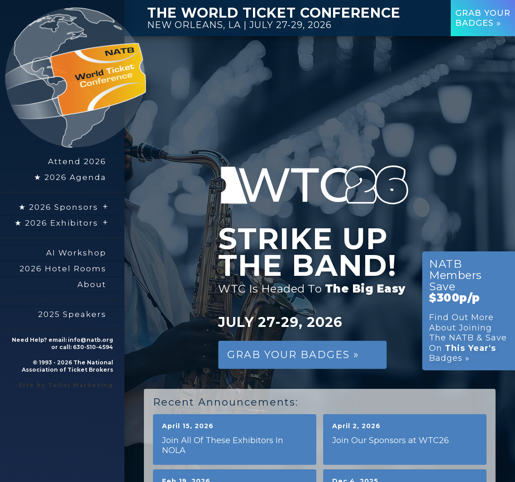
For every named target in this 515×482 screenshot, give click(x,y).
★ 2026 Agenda (70, 177)
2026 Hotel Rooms (62, 268)
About (91, 284)
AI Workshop (76, 252)
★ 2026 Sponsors (64, 206)
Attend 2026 (77, 161)
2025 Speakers (72, 314)
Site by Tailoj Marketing (66, 385)
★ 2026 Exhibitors (61, 222)
